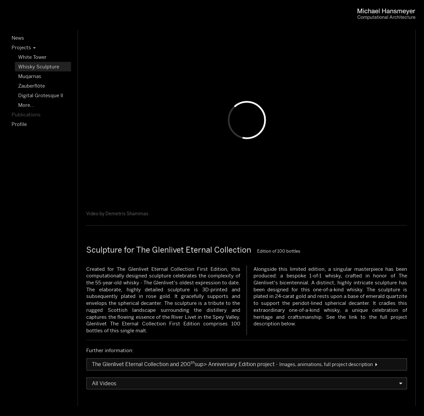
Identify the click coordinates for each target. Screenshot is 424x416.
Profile (19, 124)
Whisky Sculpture (38, 66)
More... (26, 105)
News (18, 38)
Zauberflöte (31, 86)
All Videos (105, 384)
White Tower (32, 57)
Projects (24, 47)
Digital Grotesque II (40, 95)
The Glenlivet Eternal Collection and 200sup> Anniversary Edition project (234, 364)
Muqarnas (29, 76)
